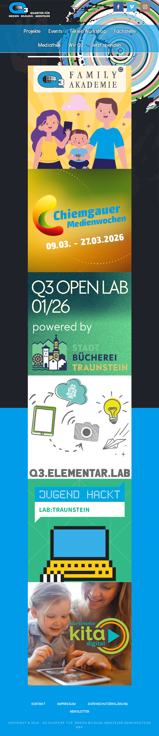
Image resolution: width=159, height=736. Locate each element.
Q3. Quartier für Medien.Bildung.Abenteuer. (49, 9)
